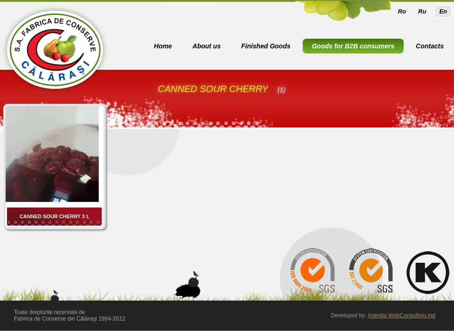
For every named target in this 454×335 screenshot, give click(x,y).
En (443, 11)
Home (163, 46)
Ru (422, 11)
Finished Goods (266, 46)
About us (206, 46)
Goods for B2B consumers (353, 46)
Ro (402, 11)
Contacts (430, 46)
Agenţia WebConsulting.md (401, 315)
